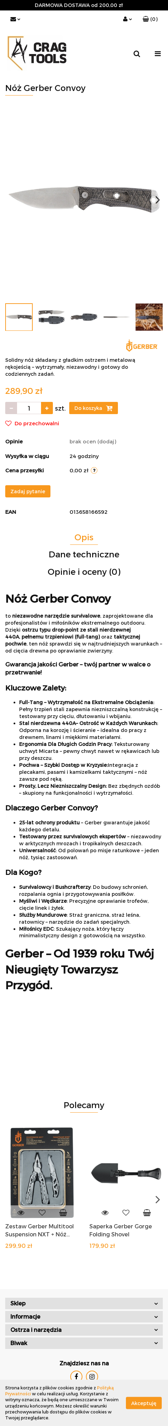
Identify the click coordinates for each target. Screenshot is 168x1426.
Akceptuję (144, 1403)
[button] (150, 19)
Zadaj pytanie (27, 491)
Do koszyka (93, 408)
